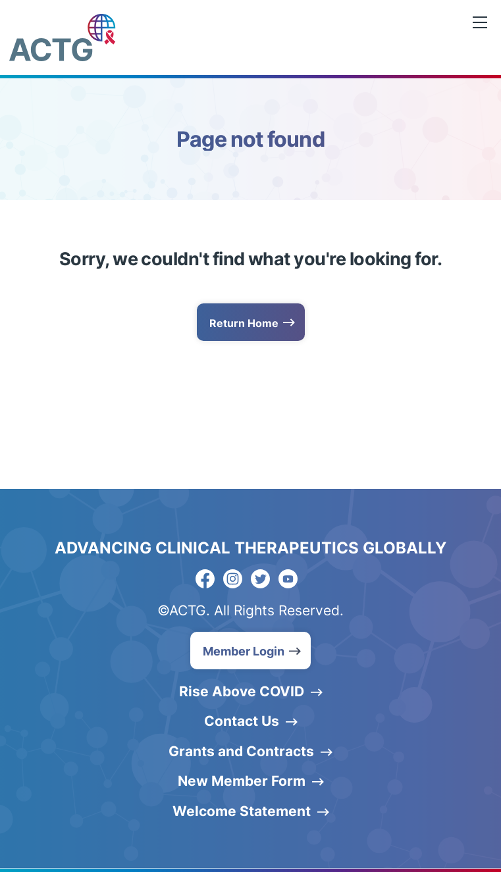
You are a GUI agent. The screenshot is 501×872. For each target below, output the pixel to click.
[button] (250, 650)
